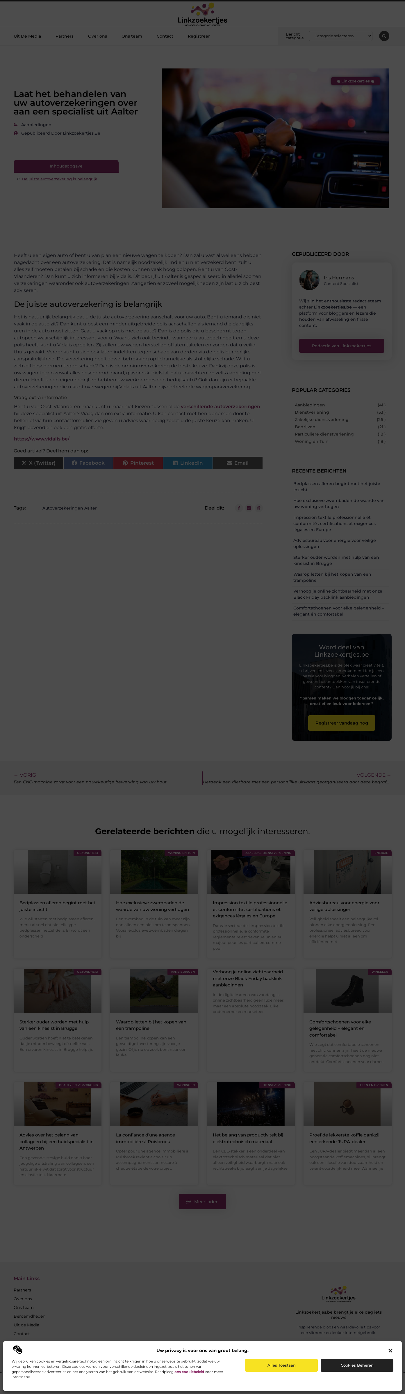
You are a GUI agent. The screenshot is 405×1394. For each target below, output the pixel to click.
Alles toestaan (281, 1365)
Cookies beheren (357, 1365)
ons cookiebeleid (189, 1372)
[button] (390, 1351)
